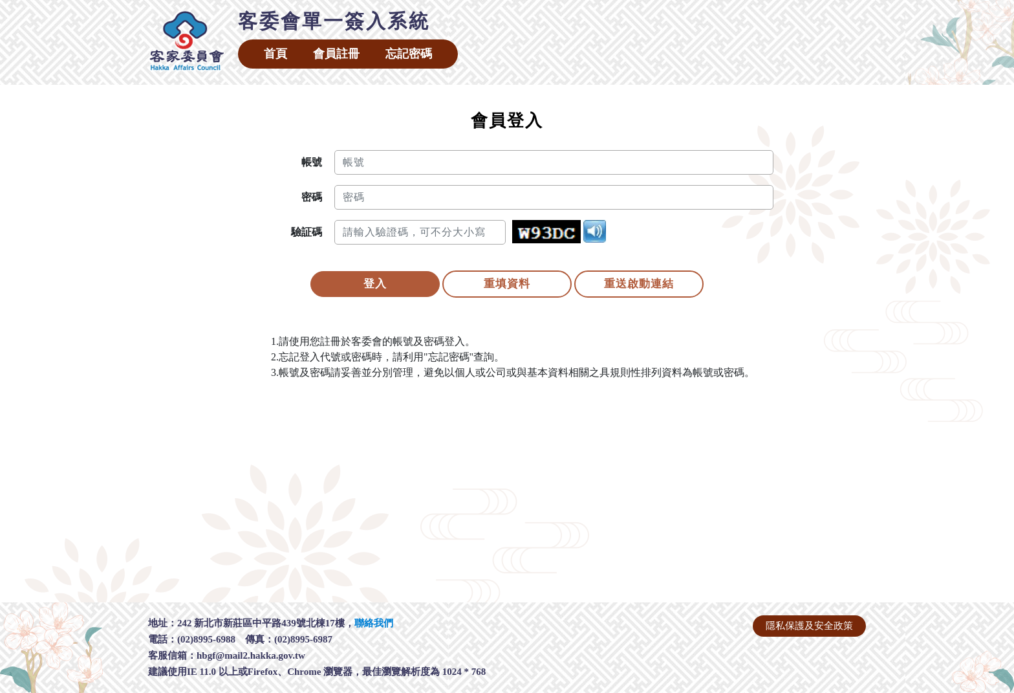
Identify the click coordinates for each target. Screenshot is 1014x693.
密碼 (311, 197)
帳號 (311, 162)
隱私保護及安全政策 (809, 626)
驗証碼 (306, 231)
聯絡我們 (373, 623)
